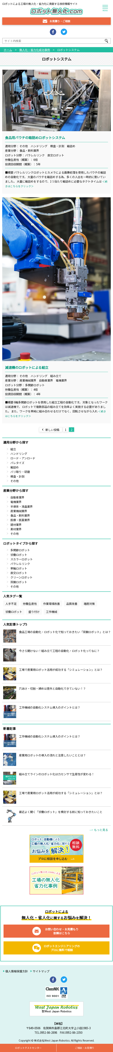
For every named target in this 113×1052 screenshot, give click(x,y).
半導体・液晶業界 (21, 506)
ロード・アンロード (22, 458)
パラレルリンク (20, 564)
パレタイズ (17, 463)
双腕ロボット (18, 582)
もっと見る (101, 830)
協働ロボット (18, 555)
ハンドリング (18, 453)
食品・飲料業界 (20, 515)
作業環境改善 (51, 603)
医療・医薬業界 (20, 520)
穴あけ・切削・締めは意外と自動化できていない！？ (52, 688)
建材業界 (16, 524)
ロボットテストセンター (28, 1048)
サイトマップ (41, 971)
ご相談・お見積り (84, 1048)
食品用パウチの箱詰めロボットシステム (35, 137)
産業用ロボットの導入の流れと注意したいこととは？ (52, 755)
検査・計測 (17, 476)
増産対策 (89, 603)
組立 (13, 449)
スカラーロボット (21, 559)
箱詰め (14, 467)
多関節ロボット (20, 550)
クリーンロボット (21, 577)
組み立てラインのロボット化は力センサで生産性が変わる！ (56, 774)
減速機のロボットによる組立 (26, 367)
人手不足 (11, 603)
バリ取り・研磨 (20, 472)
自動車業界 (17, 497)
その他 (14, 481)
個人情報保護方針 (16, 971)
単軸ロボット (18, 568)
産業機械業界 (18, 511)
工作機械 (51, 612)
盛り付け (34, 612)
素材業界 (16, 529)
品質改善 (71, 603)
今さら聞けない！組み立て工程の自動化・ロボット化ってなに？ (59, 651)
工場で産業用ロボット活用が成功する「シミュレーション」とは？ (61, 669)
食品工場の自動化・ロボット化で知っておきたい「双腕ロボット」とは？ (65, 632)
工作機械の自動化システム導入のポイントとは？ (49, 707)
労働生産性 (30, 603)
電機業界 (16, 502)
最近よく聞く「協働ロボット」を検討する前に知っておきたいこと (60, 812)
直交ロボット (18, 573)
